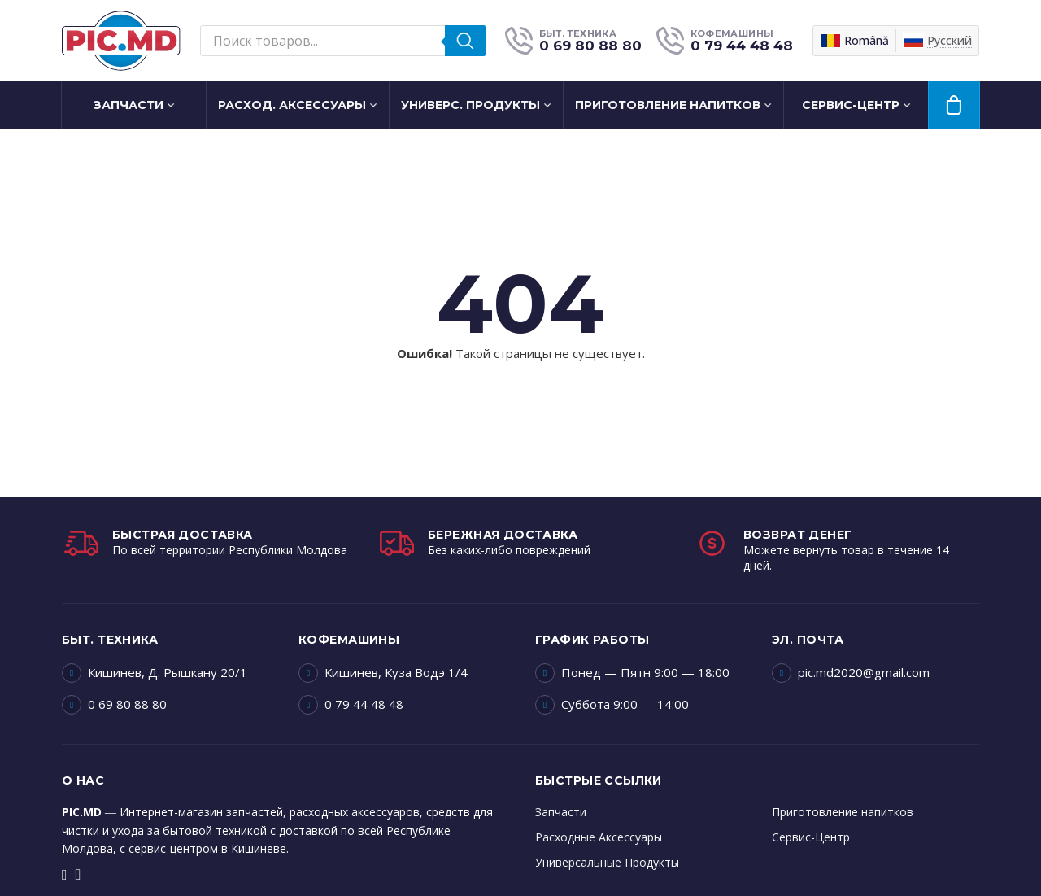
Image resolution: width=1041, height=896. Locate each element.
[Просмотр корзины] (954, 105)
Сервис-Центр (850, 105)
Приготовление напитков (667, 105)
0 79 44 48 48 (363, 704)
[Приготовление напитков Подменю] (773, 105)
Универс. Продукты (470, 105)
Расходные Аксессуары (598, 837)
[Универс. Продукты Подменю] (553, 105)
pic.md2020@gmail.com (864, 672)
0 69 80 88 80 (127, 704)
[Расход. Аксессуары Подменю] (379, 105)
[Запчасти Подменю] (176, 105)
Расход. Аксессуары (292, 105)
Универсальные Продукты (607, 862)
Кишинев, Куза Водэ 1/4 (396, 672)
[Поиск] (465, 40)
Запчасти (128, 105)
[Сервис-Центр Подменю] (912, 105)
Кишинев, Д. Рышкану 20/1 (167, 672)
